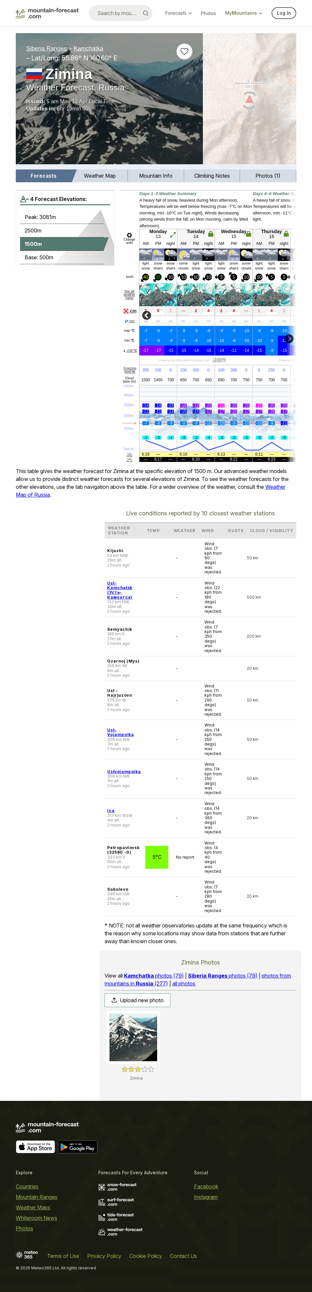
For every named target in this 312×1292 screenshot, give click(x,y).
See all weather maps (129, 294)
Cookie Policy (145, 1256)
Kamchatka (88, 48)
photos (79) (154, 975)
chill (130, 350)
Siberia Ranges (46, 48)
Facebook (206, 1186)
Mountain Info (156, 175)
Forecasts (178, 13)
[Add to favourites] (184, 51)
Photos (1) (267, 175)
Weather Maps (33, 1207)
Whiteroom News (36, 1218)
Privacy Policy (104, 1256)
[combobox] (120, 13)
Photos (208, 13)
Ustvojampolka (124, 771)
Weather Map (100, 175)
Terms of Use (63, 1256)
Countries (27, 1186)
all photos (183, 983)
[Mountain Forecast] (47, 13)
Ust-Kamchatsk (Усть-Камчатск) (119, 590)
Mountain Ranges (37, 1197)
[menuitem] (44, 175)
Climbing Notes (212, 175)
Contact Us (183, 1256)
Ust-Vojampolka (120, 732)
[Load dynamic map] (249, 101)
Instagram (206, 1197)
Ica (110, 810)
